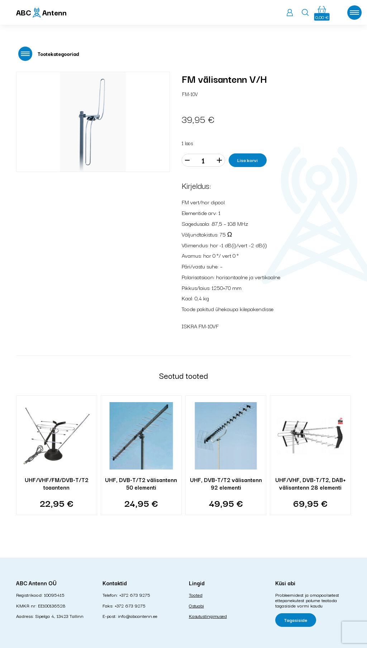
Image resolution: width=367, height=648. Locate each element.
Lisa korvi (247, 159)
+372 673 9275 (134, 594)
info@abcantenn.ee (137, 615)
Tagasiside (295, 619)
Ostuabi (196, 605)
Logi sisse (290, 12)
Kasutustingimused (208, 615)
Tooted (195, 594)
